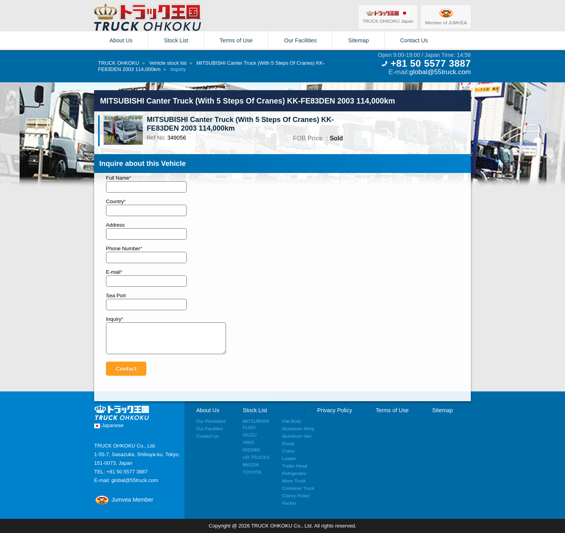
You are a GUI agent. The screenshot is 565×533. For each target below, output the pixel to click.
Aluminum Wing (298, 428)
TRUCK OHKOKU (118, 63)
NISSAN (251, 449)
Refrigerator (294, 473)
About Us (121, 40)
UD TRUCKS (256, 457)
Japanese (109, 425)
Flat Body (291, 421)
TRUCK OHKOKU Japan (388, 16)
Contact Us (414, 40)
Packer (289, 503)
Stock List (176, 40)
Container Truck (298, 488)
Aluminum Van (297, 435)
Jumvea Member (123, 500)
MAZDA (251, 464)
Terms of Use (236, 40)
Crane (288, 450)
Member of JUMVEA (446, 16)
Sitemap (358, 40)
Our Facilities (300, 40)
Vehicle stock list (167, 63)
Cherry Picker (296, 495)
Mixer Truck (294, 480)
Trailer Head (294, 465)
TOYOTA (252, 472)
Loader (289, 458)
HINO (248, 442)
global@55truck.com (440, 72)
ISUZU (250, 434)
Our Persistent (211, 421)
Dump (288, 443)
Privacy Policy (334, 410)
